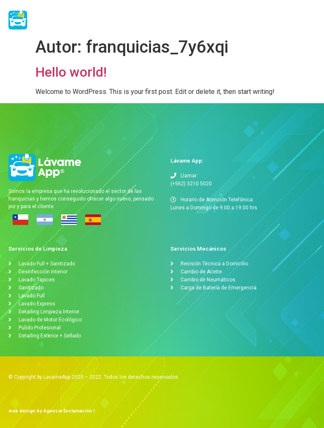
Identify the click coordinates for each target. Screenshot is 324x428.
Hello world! (71, 72)
